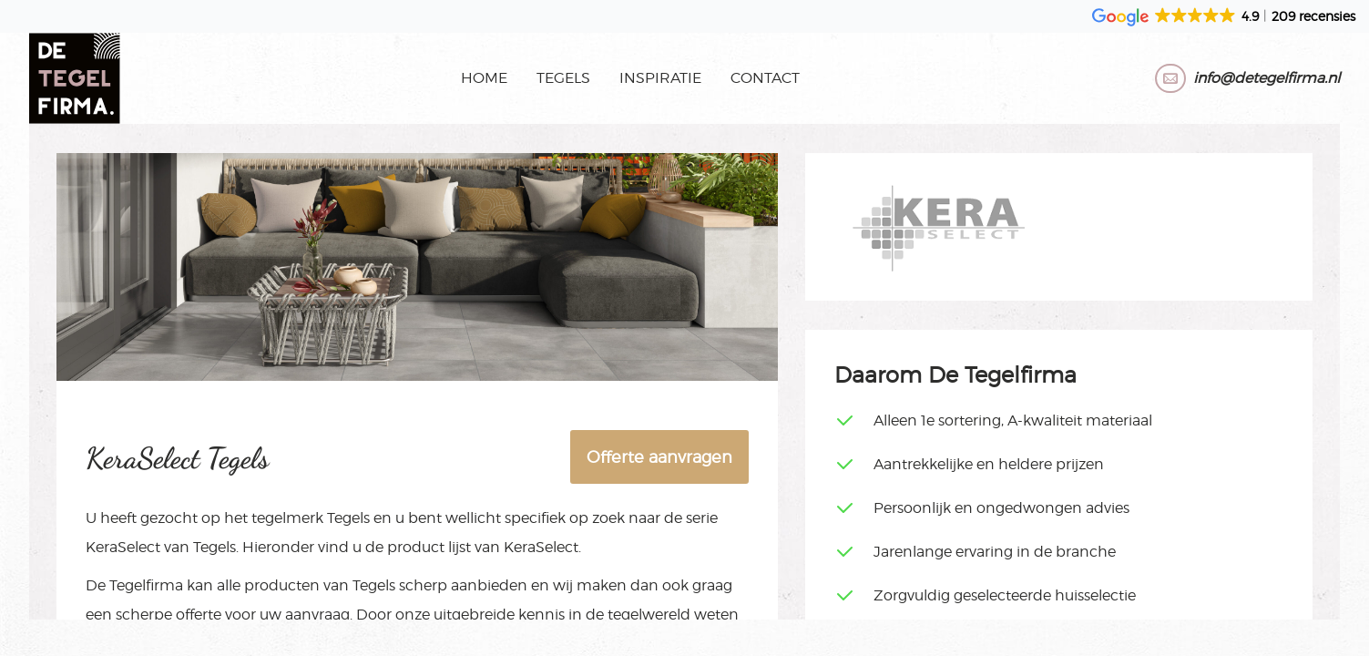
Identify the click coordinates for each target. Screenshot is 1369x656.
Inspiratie (660, 78)
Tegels (563, 78)
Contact (765, 78)
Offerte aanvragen (659, 456)
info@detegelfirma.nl (1266, 78)
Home (484, 78)
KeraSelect (123, 547)
